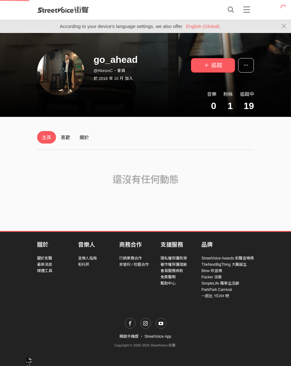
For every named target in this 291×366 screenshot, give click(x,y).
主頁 (46, 137)
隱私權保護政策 (173, 258)
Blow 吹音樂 (211, 271)
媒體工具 (44, 271)
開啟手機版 (129, 336)
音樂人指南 (87, 258)
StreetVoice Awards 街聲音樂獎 (227, 258)
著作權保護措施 (173, 264)
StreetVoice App (157, 336)
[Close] (284, 26)
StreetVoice (63, 10)
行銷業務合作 (130, 258)
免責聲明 (168, 277)
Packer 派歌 (211, 277)
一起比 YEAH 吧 (215, 296)
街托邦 (83, 264)
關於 (84, 137)
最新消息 (44, 264)
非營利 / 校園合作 (134, 264)
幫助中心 (168, 283)
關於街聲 (44, 258)
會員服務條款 (171, 271)
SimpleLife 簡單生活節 (220, 283)
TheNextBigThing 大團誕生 (224, 264)
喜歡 (65, 137)
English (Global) (203, 26)
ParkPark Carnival (216, 289)
